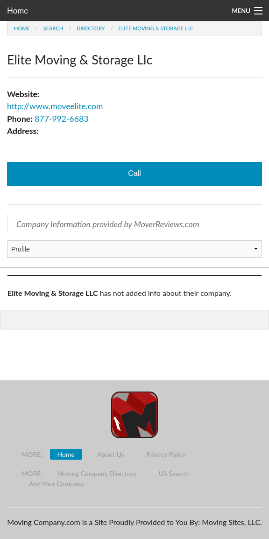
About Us (110, 454)
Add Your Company (56, 484)
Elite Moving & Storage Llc (155, 28)
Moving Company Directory (96, 473)
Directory (91, 28)
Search (53, 28)
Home (17, 10)
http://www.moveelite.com (55, 106)
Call (134, 173)
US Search (173, 473)
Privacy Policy (166, 454)
